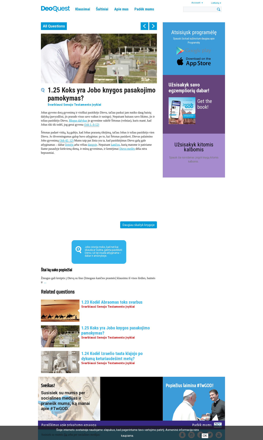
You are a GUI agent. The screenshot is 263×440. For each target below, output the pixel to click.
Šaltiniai (102, 9)
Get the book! (204, 104)
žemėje (69, 144)
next (153, 26)
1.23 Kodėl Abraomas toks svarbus (111, 302)
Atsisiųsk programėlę (194, 32)
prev (144, 26)
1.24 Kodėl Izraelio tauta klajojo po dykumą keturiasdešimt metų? (112, 356)
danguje (92, 144)
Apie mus (121, 9)
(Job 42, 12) (66, 140)
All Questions (54, 26)
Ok (205, 435)
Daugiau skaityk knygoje (139, 224)
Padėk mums (144, 9)
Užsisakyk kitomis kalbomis (193, 146)
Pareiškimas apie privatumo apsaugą (68, 425)
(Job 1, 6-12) (91, 124)
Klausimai (82, 9)
